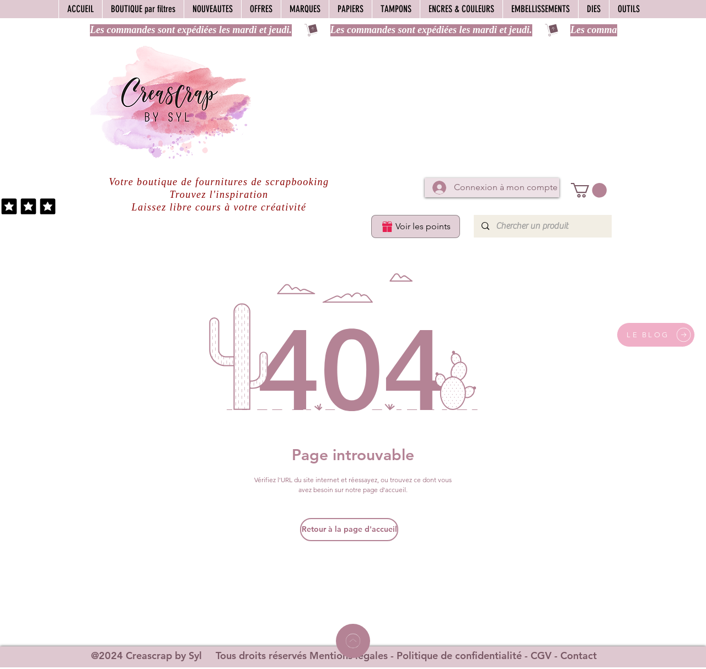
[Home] (353, 641)
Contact (578, 655)
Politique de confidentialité (459, 655)
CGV (541, 655)
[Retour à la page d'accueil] (349, 529)
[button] (589, 190)
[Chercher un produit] (542, 226)
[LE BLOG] (656, 334)
